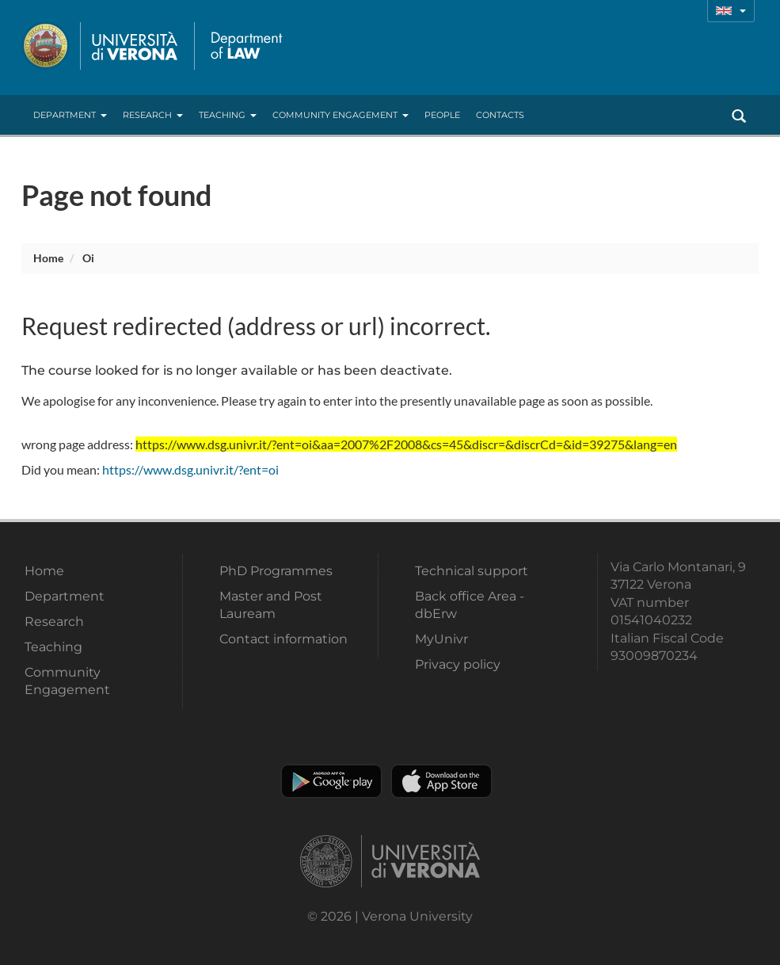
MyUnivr (441, 639)
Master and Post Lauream (270, 605)
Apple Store (441, 781)
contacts (500, 114)
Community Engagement (340, 114)
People (442, 114)
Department (70, 114)
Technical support (471, 570)
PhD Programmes (276, 570)
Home (48, 258)
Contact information (283, 639)
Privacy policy (457, 664)
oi (88, 258)
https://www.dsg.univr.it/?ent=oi (190, 469)
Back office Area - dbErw (469, 605)
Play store (331, 781)
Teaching (228, 114)
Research (153, 114)
